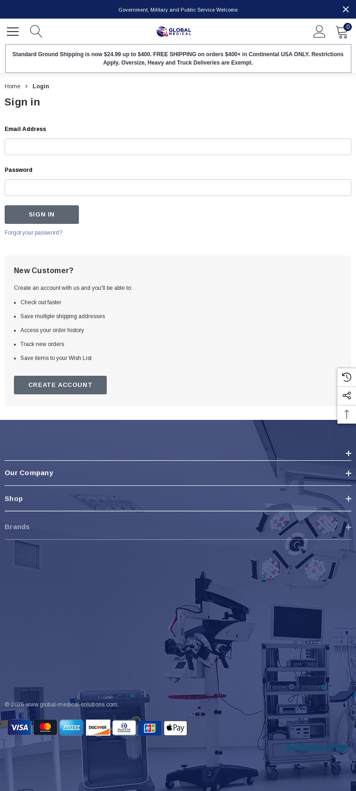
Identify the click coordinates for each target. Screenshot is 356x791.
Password (18, 170)
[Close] (346, 9)
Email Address (25, 129)
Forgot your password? (33, 232)
